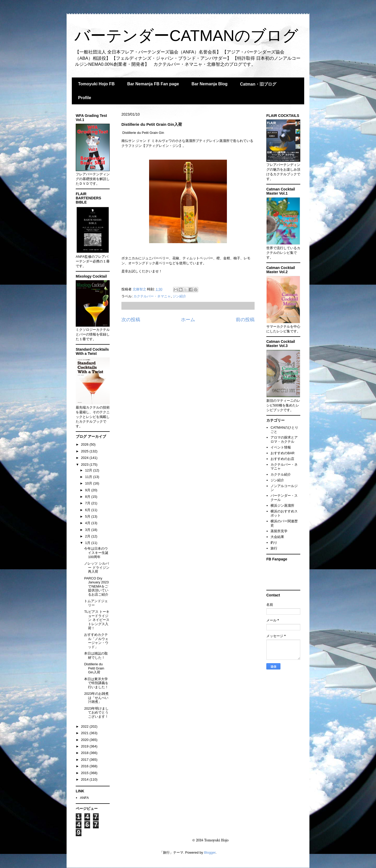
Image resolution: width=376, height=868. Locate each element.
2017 (85, 760)
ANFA (84, 798)
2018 (85, 753)
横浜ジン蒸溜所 (282, 505)
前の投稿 (245, 319)
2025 (85, 451)
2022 (85, 726)
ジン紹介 (179, 296)
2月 (88, 536)
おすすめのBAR (283, 453)
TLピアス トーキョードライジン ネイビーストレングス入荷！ (96, 620)
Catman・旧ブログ (258, 84)
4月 (88, 523)
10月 (89, 483)
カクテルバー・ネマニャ (152, 296)
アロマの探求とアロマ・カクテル (284, 439)
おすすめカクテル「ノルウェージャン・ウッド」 (96, 641)
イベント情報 (281, 447)
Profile (84, 97)
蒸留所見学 (279, 531)
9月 (88, 490)
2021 (85, 733)
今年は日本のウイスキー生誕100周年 (96, 553)
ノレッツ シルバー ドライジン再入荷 (96, 567)
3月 (88, 530)
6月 (88, 510)
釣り (274, 542)
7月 (88, 503)
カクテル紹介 (281, 474)
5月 (88, 516)
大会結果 (277, 537)
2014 (85, 779)
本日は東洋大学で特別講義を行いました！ (96, 683)
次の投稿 (130, 319)
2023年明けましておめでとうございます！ (96, 713)
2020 (85, 740)
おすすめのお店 (282, 459)
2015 (85, 773)
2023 (85, 464)
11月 (89, 477)
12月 (89, 470)
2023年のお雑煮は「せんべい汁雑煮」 (96, 698)
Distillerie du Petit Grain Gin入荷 (94, 668)
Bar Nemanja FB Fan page (153, 84)
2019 (85, 746)
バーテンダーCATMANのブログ (186, 35)
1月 (88, 543)
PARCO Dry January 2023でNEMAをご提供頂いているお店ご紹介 (96, 586)
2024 (85, 458)
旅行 (274, 548)
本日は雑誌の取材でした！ (96, 655)
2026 (85, 444)
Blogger (209, 852)
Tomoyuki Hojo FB (96, 84)
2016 (85, 766)
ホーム (188, 319)
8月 (88, 497)
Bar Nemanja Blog (209, 84)
